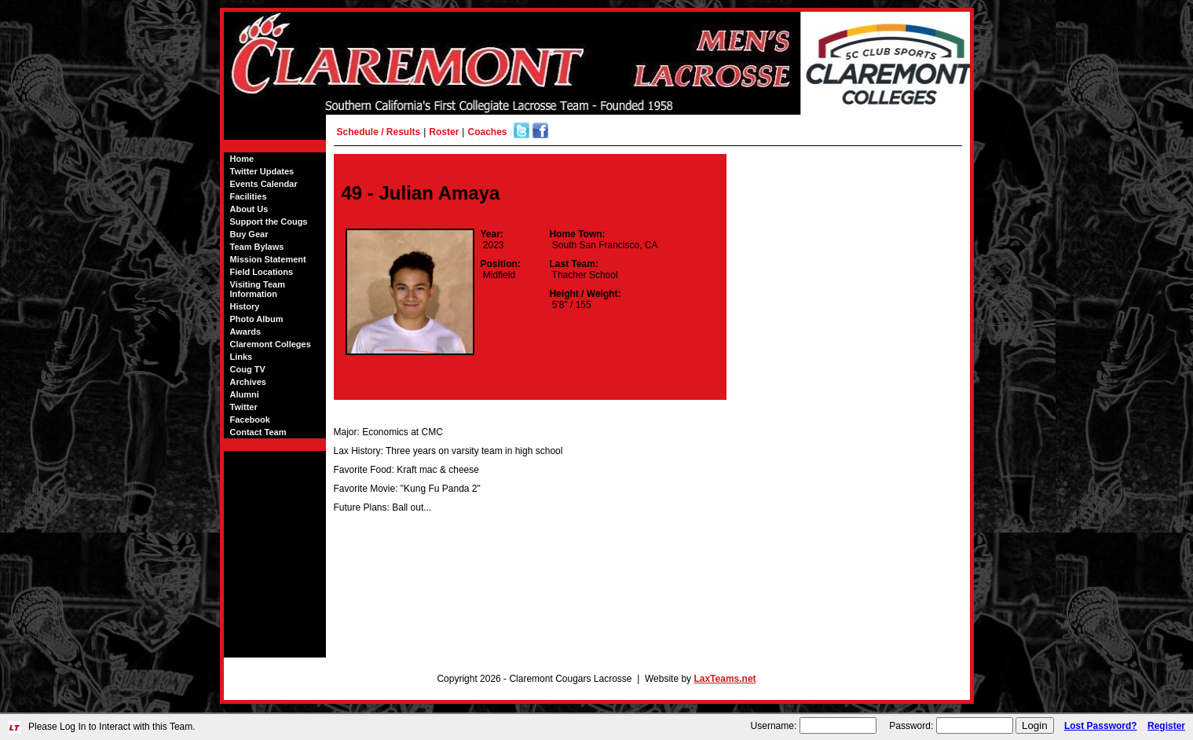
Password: (911, 725)
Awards (246, 331)
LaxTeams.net (724, 678)
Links (241, 356)
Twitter (244, 407)
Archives (248, 381)
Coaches (487, 131)
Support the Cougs (269, 221)
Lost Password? (1100, 725)
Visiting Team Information (258, 289)
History (245, 306)
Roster (444, 131)
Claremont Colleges (270, 344)
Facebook (250, 419)
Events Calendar (264, 184)
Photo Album (257, 319)
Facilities (248, 196)
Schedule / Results (379, 131)
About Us (249, 209)
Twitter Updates (262, 171)
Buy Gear (249, 234)
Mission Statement (268, 259)
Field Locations (262, 272)
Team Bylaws (257, 246)
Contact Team (258, 432)
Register (1166, 725)
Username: (774, 725)
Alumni (244, 394)
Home (242, 158)
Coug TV (247, 369)
